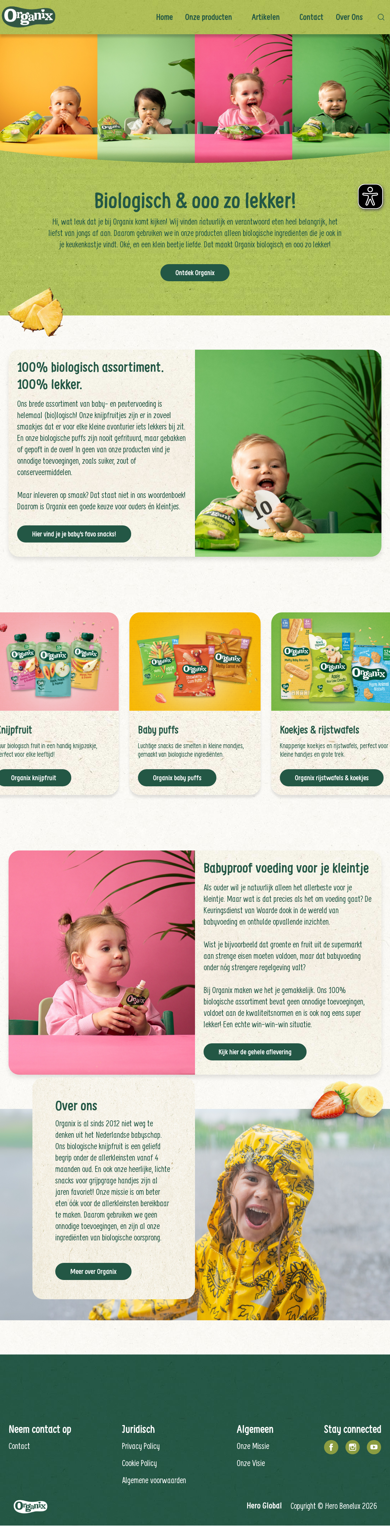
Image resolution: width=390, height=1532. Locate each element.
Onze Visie (251, 1463)
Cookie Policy (139, 1463)
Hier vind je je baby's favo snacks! (74, 534)
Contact (311, 16)
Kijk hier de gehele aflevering (255, 1052)
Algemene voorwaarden (154, 1480)
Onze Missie (253, 1445)
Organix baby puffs (177, 777)
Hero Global (264, 1505)
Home (164, 16)
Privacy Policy (141, 1445)
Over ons (349, 16)
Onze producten (208, 16)
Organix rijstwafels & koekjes (332, 777)
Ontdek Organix (195, 272)
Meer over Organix (93, 1271)
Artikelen (266, 16)
